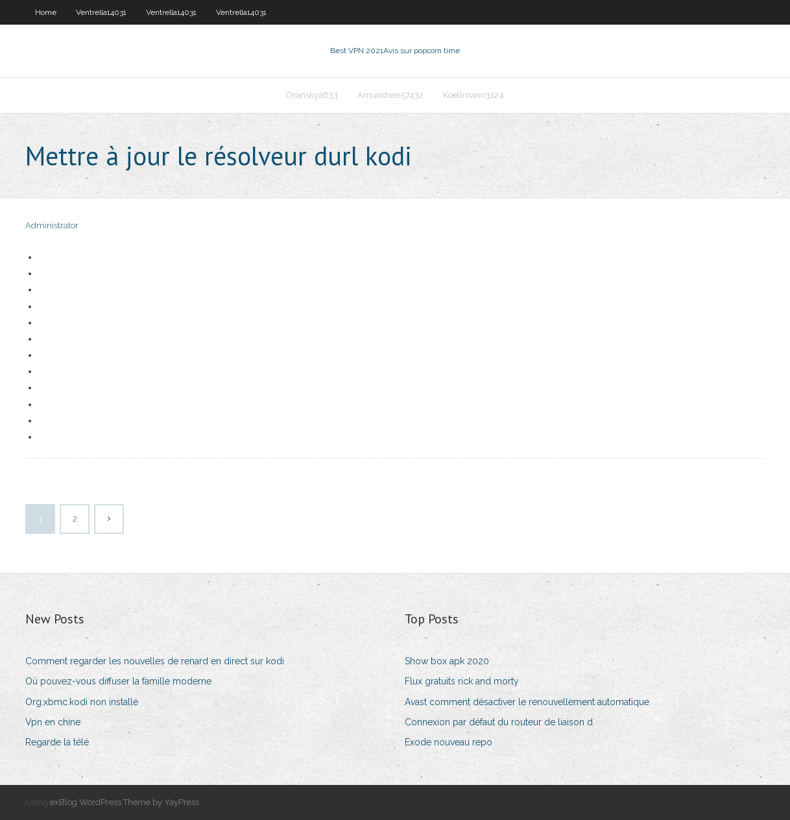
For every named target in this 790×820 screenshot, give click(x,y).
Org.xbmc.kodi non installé (81, 702)
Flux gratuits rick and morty (462, 681)
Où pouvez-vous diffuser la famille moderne (118, 681)
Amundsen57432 (390, 95)
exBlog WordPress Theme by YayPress (124, 802)
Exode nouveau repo (448, 742)
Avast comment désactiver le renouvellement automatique (527, 702)
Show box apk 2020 (447, 661)
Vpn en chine (52, 722)
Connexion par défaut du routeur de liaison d (499, 722)
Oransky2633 (312, 95)
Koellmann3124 (473, 95)
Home (45, 12)
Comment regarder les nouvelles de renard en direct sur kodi (154, 661)
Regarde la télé (57, 742)
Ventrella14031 (101, 12)
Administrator (51, 225)
